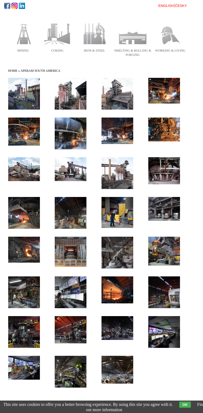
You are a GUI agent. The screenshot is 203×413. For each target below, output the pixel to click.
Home (12, 71)
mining (23, 50)
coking (57, 50)
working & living (170, 50)
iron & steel (94, 50)
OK (185, 405)
